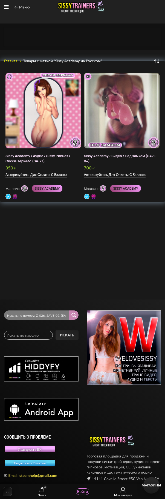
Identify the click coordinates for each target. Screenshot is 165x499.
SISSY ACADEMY (47, 188)
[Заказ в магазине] (157, 61)
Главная (11, 60)
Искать (67, 335)
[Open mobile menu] (6, 7)
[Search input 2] (37, 315)
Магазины (151, 485)
